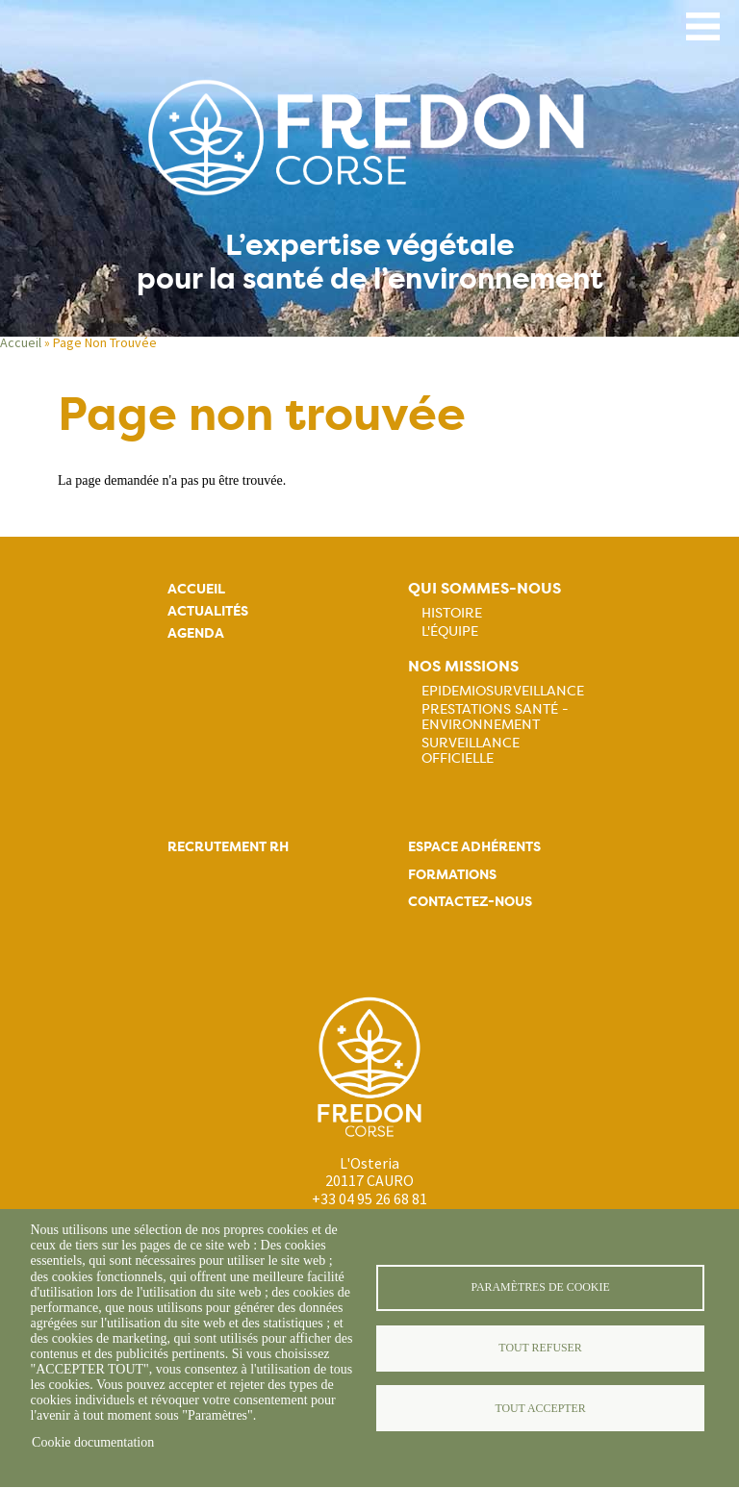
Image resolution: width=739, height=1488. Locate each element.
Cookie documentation (93, 1442)
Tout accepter (540, 1408)
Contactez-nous (470, 902)
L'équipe (449, 631)
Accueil (20, 342)
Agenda (195, 633)
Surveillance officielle (470, 750)
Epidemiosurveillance (502, 690)
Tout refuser (539, 1347)
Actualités (207, 611)
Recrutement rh (228, 847)
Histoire (451, 612)
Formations (452, 875)
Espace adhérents (474, 847)
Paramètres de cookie (540, 1287)
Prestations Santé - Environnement (495, 716)
